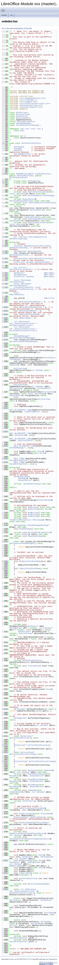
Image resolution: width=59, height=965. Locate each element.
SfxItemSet (39, 808)
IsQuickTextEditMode (29, 568)
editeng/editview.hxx (31, 105)
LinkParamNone (31, 411)
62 (4, 174)
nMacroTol (49, 298)
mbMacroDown (25, 318)
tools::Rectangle (18, 193)
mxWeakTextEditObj (18, 247)
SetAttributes (26, 813)
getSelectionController (21, 893)
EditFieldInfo (23, 118)
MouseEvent (14, 776)
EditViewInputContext (38, 219)
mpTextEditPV (34, 251)
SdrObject (18, 273)
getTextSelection (27, 878)
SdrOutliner (22, 112)
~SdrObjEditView (30, 484)
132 (4, 408)
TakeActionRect (16, 520)
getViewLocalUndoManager (21, 543)
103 (4, 307)
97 (4, 287)
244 (4, 736)
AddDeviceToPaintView (20, 833)
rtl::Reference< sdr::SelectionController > (23, 322)
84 (4, 246)
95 (4, 280)
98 (4, 293)
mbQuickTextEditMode (29, 314)
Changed (17, 148)
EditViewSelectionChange (40, 195)
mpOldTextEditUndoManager (22, 338)
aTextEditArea (16, 282)
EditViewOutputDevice (20, 201)
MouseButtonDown (36, 774)
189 (4, 561)
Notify (31, 532)
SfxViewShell (43, 388)
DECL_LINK (18, 458)
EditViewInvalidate (37, 192)
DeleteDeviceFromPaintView (22, 839)
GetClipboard (36, 210)
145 (4, 446)
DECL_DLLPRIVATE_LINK (20, 410)
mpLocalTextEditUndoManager (23, 341)
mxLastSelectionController (22, 330)
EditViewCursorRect (37, 222)
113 (4, 339)
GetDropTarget (31, 217)
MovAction (32, 509)
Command (31, 790)
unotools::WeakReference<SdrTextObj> (32, 246)
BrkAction (32, 514)
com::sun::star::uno (30, 129)
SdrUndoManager (23, 123)
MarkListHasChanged (37, 884)
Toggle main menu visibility (3, 9)
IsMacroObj (24, 873)
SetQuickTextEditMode (30, 561)
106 (4, 318)
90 (4, 267)
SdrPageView (34, 181)
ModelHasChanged (36, 536)
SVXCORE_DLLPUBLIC (25, 174)
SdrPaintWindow (43, 500)
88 (4, 262)
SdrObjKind (46, 900)
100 (4, 298)
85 (4, 251)
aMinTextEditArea (18, 285)
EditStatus (21, 116)
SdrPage (44, 525)
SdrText (13, 925)
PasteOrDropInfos (25, 121)
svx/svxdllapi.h (28, 100)
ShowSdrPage (34, 525)
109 (4, 327)
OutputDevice (28, 199)
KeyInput (32, 770)
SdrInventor (15, 900)
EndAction (32, 512)
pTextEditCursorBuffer (20, 269)
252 (4, 752)
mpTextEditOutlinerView (41, 258)
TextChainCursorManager (28, 125)
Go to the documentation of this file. (17, 28)
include (4, 15)
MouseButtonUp (35, 779)
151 (4, 462)
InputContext (15, 220)
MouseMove (32, 785)
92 (4, 275)
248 (4, 745)
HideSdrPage (25, 529)
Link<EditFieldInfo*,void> (27, 287)
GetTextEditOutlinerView (21, 754)
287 (4, 860)
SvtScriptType (29, 801)
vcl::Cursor (20, 267)
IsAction (32, 507)
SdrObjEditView (42, 174)
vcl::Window (37, 370)
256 (4, 761)
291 (4, 873)
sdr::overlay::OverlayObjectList (30, 237)
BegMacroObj (25, 860)
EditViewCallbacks (18, 177)
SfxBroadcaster (42, 532)
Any (21, 130)
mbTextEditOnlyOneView (30, 307)
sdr (21, 136)
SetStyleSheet (26, 822)
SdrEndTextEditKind (31, 143)
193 (4, 568)
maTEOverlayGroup (18, 238)
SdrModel (22, 478)
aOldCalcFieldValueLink (21, 289)
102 (4, 302)
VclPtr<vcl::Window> (24, 262)
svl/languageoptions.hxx (32, 98)
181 (4, 541)
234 (4, 709)
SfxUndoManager (21, 336)
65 (4, 183)
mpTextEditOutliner (19, 255)
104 (4, 311)
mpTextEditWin (42, 262)
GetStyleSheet (37, 817)
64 (4, 181)
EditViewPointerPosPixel (41, 202)
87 (4, 258)
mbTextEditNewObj (27, 311)
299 (4, 889)
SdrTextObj (19, 709)
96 (4, 284)
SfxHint (25, 534)
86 (4, 253)
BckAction (32, 516)
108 (4, 321)
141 (4, 431)
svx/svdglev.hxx (28, 102)
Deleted (17, 150)
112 (4, 336)
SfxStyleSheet (21, 817)
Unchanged (18, 147)
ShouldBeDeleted (22, 154)
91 (4, 273)
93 (4, 276)
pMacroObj (49, 273)
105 (4, 314)
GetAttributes (26, 808)
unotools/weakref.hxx (31, 107)
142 (4, 437)
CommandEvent (15, 792)
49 (4, 143)
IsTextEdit (33, 666)
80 (4, 237)
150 (4, 458)
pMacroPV (48, 275)
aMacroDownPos (16, 294)
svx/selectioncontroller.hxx (34, 103)
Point (25, 202)
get (37, 711)
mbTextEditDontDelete (30, 302)
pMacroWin (49, 276)
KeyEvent (13, 365)
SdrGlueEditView (25, 175)
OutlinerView (22, 114)
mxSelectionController (20, 325)
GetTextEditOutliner (19, 738)
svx (11, 15)
